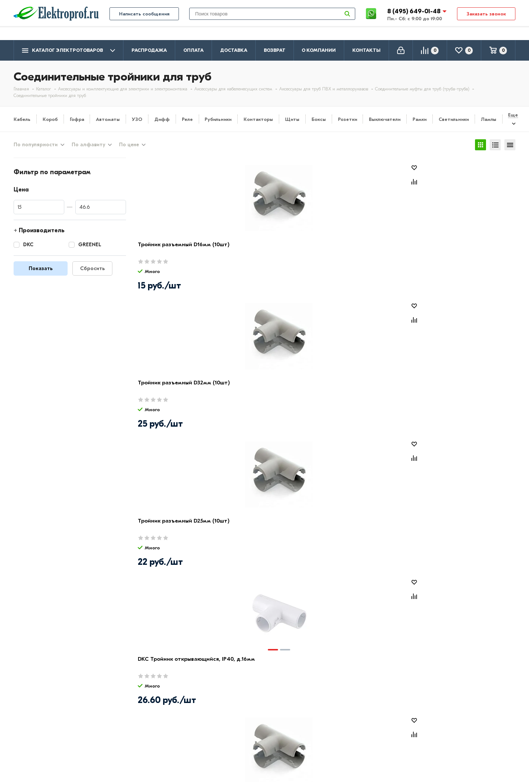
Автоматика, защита (244, 732)
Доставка (233, 50)
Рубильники (218, 119)
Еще (513, 115)
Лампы (488, 119)
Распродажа (149, 50)
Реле (187, 119)
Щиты (292, 119)
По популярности (36, 145)
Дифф (162, 119)
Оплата (193, 50)
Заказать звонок (486, 26)
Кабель (22, 119)
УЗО (137, 119)
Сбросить (92, 271)
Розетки (347, 119)
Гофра (77, 119)
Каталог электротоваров (68, 50)
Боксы (319, 119)
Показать (41, 271)
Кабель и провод (238, 700)
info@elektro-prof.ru (488, 6)
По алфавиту (88, 145)
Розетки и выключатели (248, 711)
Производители (36, 711)
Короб (50, 119)
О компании (319, 50)
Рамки (420, 119)
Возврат (274, 50)
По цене (129, 145)
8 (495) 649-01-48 (414, 23)
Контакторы (258, 119)
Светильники (454, 119)
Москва (441, 738)
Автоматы (108, 119)
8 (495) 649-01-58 (456, 710)
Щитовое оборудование (249, 721)
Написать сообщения (144, 26)
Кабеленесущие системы (249, 743)
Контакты (366, 50)
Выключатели (384, 119)
